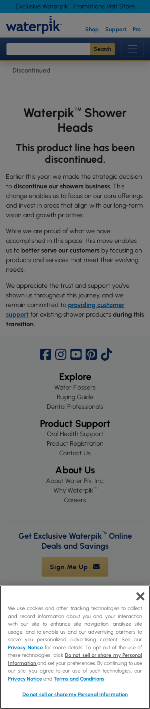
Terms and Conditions (79, 679)
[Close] (140, 596)
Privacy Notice (25, 647)
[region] (75, 647)
